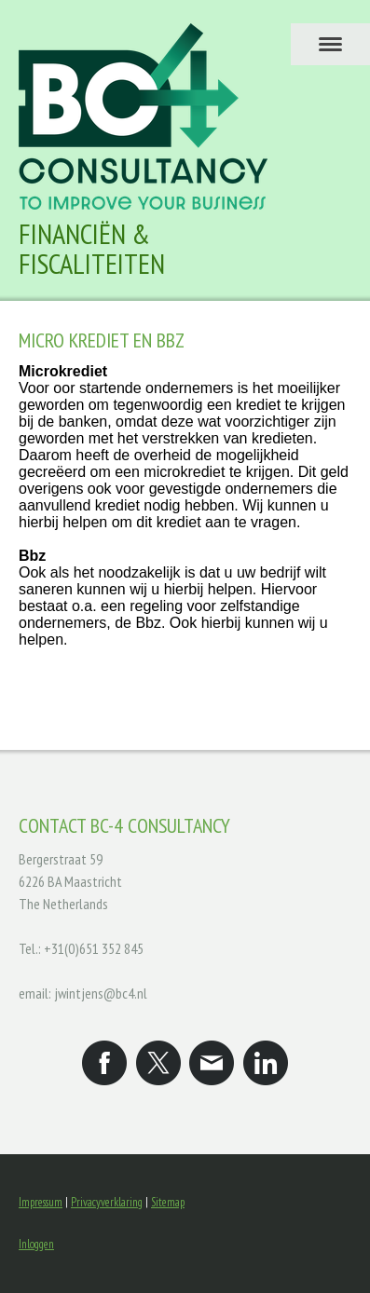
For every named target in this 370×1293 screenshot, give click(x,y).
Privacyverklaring (107, 1202)
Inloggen (36, 1244)
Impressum (40, 1202)
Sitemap (168, 1202)
